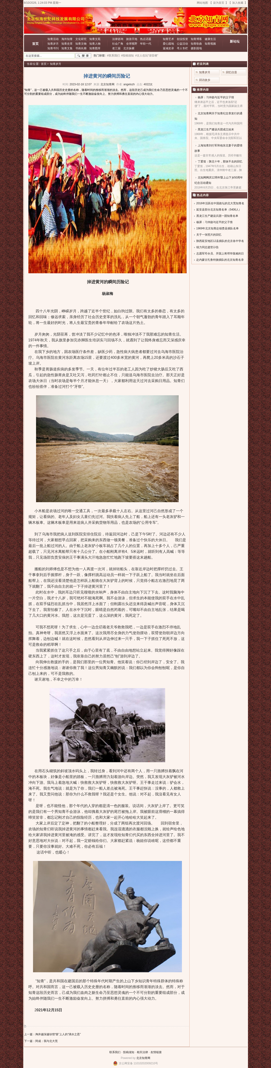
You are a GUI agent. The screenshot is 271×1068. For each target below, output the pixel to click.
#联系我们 (113, 55)
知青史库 (67, 43)
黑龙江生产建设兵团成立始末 (216, 129)
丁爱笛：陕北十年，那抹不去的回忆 (220, 161)
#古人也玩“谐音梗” (146, 55)
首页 (35, 44)
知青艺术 (168, 39)
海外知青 (67, 39)
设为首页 (218, 2)
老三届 (116, 48)
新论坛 (235, 41)
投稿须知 (128, 1052)
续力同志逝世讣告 (207, 247)
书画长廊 (81, 48)
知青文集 (67, 48)
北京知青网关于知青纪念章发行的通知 (218, 116)
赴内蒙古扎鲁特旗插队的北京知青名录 (220, 259)
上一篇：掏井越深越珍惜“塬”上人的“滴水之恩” (52, 1034)
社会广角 (117, 43)
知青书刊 (53, 48)
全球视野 (131, 43)
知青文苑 (94, 39)
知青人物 (94, 43)
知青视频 (210, 43)
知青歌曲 (196, 43)
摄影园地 (196, 48)
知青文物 (81, 43)
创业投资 (182, 39)
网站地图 (202, 2)
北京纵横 (128, 48)
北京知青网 (143, 1058)
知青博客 (196, 39)
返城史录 (168, 48)
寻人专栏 (182, 48)
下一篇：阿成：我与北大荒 (41, 1041)
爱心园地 (168, 43)
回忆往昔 (231, 72)
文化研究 (81, 39)
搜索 (83, 55)
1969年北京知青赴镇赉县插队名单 (217, 228)
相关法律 (142, 1052)
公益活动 (182, 43)
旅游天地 (131, 39)
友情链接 (156, 1052)
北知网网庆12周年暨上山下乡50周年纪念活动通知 (218, 180)
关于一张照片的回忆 (208, 234)
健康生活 (210, 39)
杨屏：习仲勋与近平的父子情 (216, 97)
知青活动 (53, 39)
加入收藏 (237, 2)
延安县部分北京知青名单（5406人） (219, 209)
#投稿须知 (127, 55)
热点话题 (145, 39)
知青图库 (94, 48)
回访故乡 (204, 80)
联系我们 (114, 1052)
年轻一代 (145, 43)
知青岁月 (53, 43)
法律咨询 (117, 39)
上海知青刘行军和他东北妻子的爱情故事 (218, 148)
